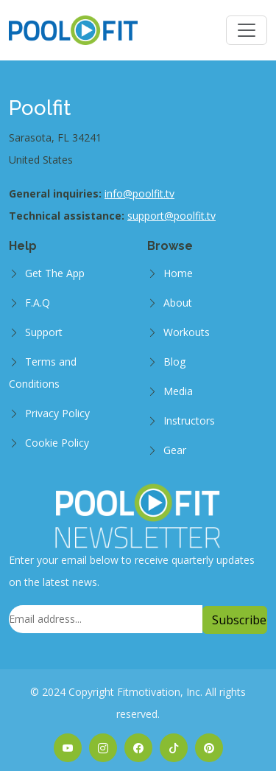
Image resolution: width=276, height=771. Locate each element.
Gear (174, 450)
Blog (174, 362)
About (177, 303)
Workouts (186, 332)
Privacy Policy (57, 413)
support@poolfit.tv (171, 216)
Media (178, 391)
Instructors (189, 421)
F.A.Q (37, 303)
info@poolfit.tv (139, 193)
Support (44, 332)
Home (178, 273)
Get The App (55, 273)
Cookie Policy (57, 443)
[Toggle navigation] (246, 30)
